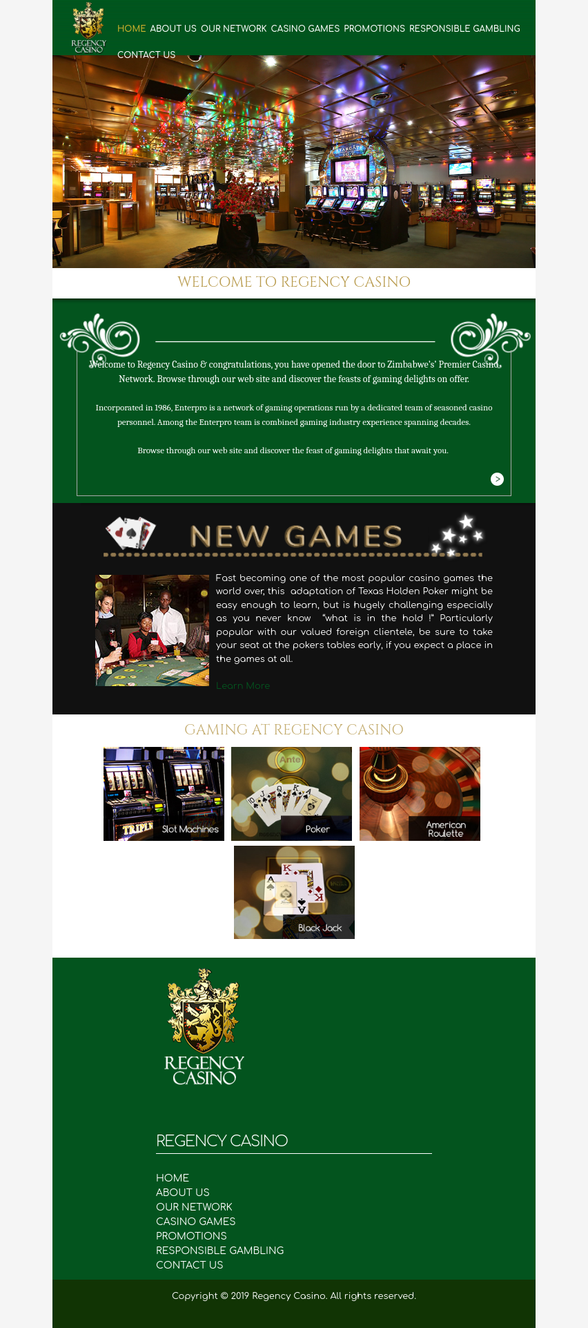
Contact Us (146, 55)
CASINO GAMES (203, 1222)
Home (131, 29)
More (497, 479)
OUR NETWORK (201, 1207)
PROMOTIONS (198, 1236)
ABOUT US (190, 1193)
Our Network (234, 29)
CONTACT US (190, 1265)
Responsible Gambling (464, 29)
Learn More (243, 686)
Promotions (374, 29)
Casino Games (305, 29)
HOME (180, 1178)
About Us (173, 29)
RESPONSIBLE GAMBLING (227, 1251)
